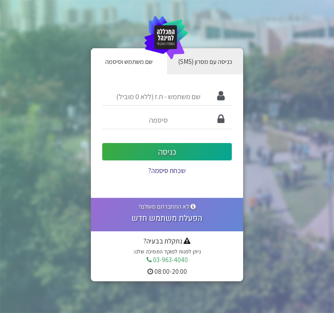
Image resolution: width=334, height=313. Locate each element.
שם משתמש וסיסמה (129, 61)
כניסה (167, 151)
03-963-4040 (167, 259)
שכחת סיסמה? (167, 170)
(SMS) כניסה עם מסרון (205, 61)
